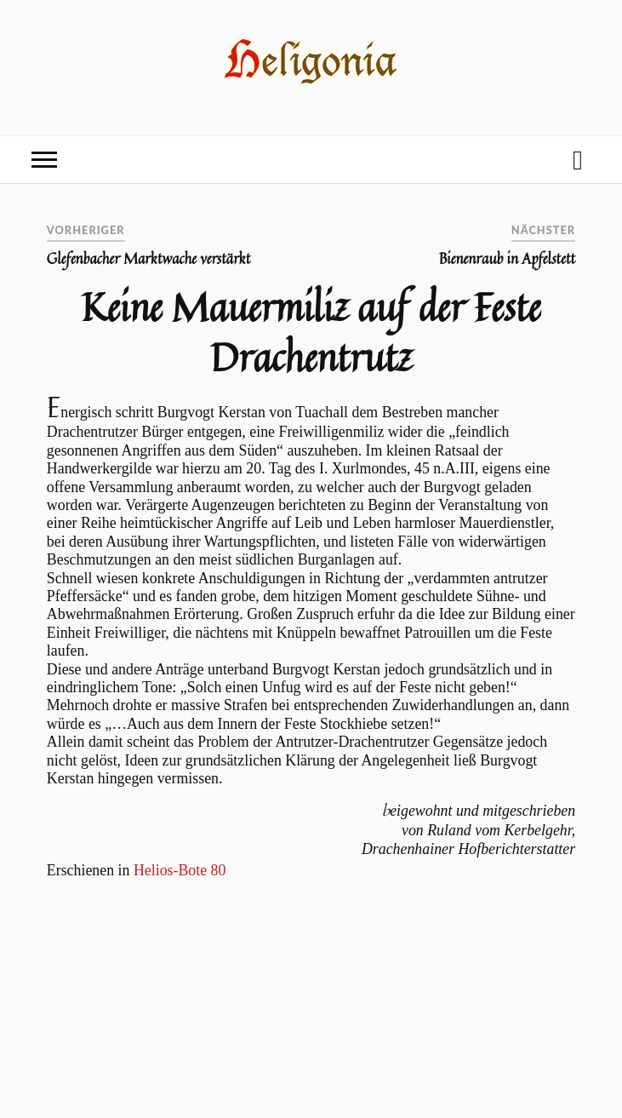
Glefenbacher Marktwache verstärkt (149, 259)
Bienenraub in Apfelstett (507, 259)
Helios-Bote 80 (180, 870)
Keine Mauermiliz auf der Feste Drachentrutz (311, 332)
